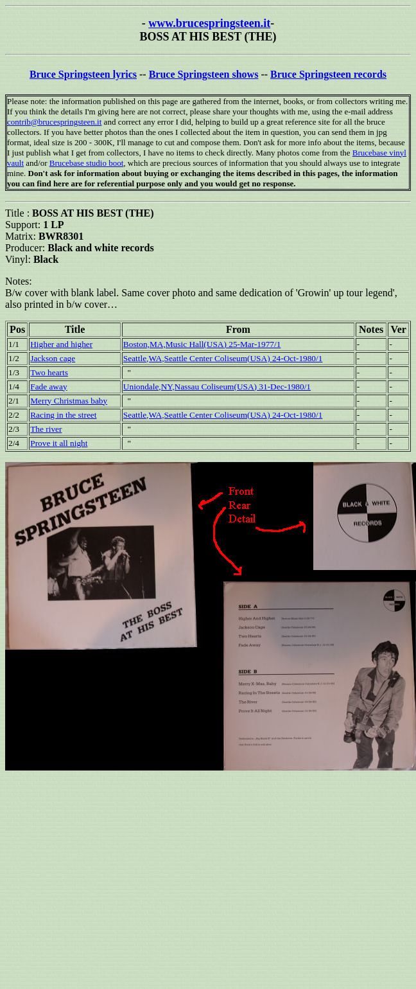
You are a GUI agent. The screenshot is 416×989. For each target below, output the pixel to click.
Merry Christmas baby (68, 400)
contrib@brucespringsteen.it (54, 122)
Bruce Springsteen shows (204, 74)
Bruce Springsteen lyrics (83, 74)
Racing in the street (63, 415)
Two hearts (49, 372)
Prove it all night (58, 443)
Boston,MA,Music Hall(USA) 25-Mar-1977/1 (202, 344)
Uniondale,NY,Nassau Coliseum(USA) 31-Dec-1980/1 (217, 386)
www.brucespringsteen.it (209, 23)
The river (46, 429)
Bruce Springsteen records (328, 74)
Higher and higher (61, 344)
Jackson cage (52, 358)
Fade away (48, 386)
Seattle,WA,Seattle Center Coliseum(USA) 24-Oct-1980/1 (223, 358)
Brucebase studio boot (86, 163)
